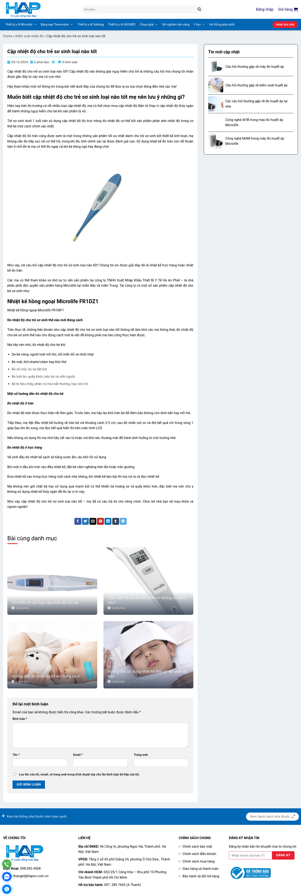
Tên (16, 755)
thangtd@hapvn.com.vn (30, 876)
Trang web (141, 755)
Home (7, 36)
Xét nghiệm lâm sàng (175, 24)
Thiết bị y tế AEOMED (121, 24)
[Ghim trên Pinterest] (100, 521)
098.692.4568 (30, 868)
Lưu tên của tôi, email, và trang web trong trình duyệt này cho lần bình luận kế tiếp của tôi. (79, 774)
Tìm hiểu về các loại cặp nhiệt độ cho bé (44, 602)
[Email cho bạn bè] (92, 521)
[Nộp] (199, 9)
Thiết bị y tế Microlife (21, 24)
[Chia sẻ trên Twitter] (85, 521)
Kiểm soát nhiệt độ (29, 36)
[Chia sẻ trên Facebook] (77, 521)
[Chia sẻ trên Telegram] (123, 521)
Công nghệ (149, 24)
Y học (199, 24)
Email (78, 755)
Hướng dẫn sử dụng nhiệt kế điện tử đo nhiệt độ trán (147, 673)
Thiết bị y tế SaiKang (90, 24)
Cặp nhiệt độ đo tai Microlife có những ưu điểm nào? (147, 600)
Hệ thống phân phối (222, 24)
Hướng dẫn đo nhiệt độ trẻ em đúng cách (45, 676)
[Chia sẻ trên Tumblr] (115, 521)
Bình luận (20, 719)
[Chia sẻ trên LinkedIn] (108, 521)
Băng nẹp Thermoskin (57, 24)
